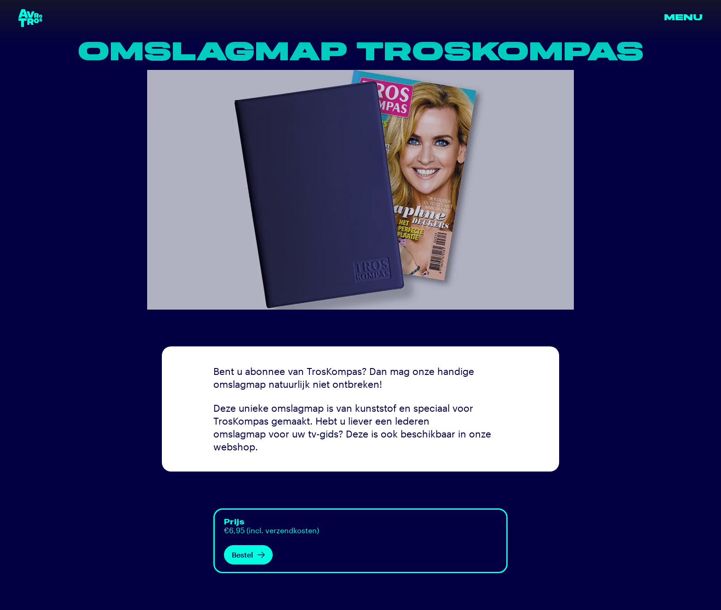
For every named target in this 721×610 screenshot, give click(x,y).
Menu (683, 18)
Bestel (248, 554)
